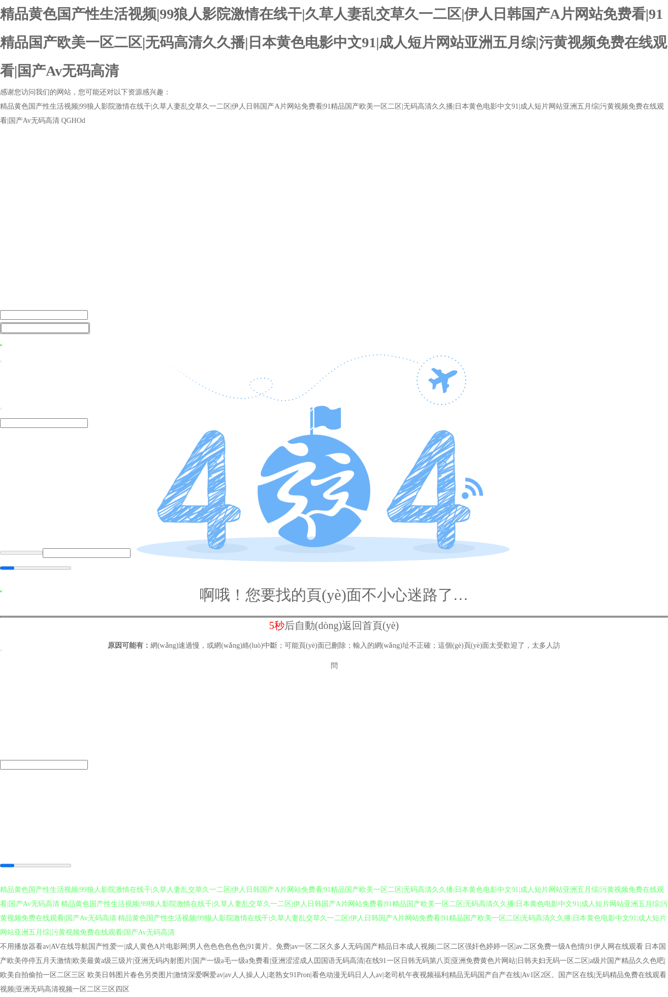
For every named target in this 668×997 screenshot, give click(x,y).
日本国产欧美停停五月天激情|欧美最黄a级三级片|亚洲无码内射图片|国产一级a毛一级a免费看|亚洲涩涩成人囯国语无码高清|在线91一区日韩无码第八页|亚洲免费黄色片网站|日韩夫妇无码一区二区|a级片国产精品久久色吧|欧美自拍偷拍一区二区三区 (333, 961)
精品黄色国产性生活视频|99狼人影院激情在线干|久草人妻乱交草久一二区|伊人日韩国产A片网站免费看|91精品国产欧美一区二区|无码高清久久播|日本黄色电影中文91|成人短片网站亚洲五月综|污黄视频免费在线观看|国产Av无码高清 (333, 42)
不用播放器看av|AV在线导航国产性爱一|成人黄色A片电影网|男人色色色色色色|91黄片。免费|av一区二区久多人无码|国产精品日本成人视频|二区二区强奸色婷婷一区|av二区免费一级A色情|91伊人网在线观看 (321, 947)
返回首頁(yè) (370, 625)
